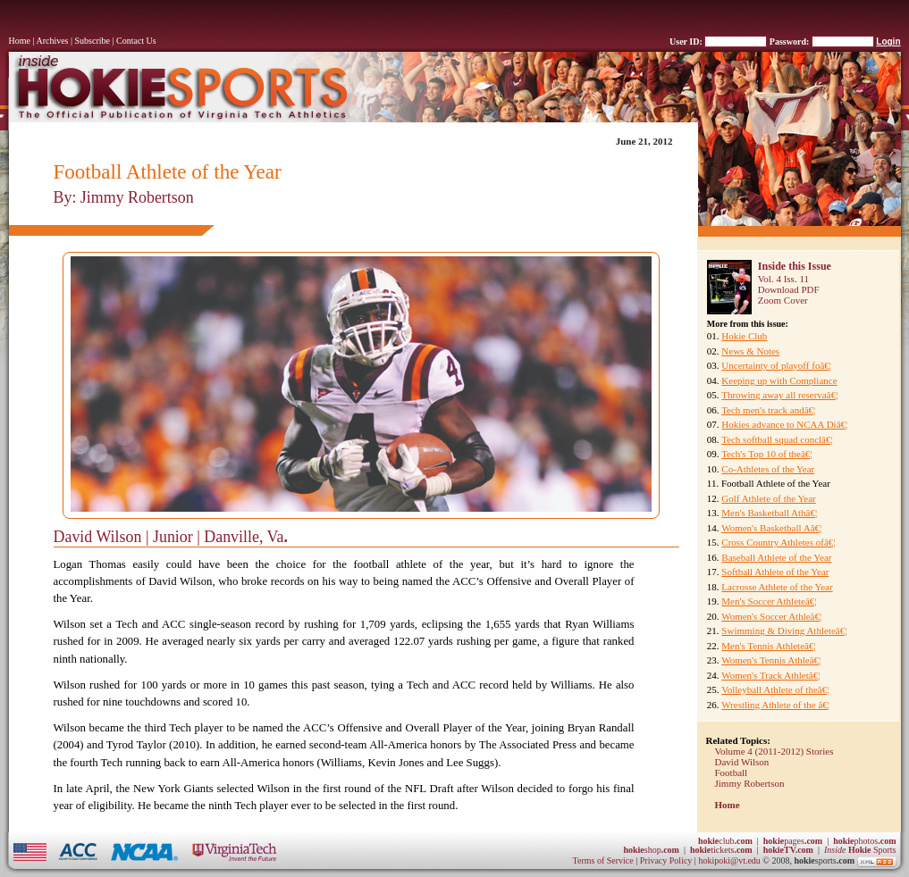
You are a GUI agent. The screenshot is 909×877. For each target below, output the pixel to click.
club (725, 841)
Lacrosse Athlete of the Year (776, 586)
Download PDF (789, 289)
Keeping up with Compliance (779, 380)
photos (864, 841)
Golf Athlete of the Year (768, 498)
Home (19, 41)
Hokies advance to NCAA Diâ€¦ (784, 424)
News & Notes (750, 351)
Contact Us (136, 41)
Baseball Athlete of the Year (776, 557)
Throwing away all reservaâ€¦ (779, 394)
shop (651, 850)
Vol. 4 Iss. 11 (783, 278)
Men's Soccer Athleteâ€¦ (768, 601)
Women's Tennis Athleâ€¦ (771, 660)
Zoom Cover (783, 300)
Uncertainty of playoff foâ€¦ (776, 365)
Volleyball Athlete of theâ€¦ (775, 689)
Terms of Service (603, 860)
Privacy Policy (667, 860)
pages (792, 841)
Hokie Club (744, 335)
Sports (860, 850)
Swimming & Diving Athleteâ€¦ (783, 630)
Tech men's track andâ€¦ (768, 410)
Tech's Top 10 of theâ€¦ (766, 453)
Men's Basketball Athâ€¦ (769, 512)
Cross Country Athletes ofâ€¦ (778, 542)
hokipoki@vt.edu (729, 860)
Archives (52, 41)
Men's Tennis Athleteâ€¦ (768, 645)
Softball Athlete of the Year (775, 571)
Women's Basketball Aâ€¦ (771, 527)
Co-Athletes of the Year (767, 469)
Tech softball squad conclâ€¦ (777, 439)
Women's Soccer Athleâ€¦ (771, 616)
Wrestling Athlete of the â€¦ (775, 704)
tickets (721, 850)
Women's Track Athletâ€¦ (770, 675)
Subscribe (92, 41)
